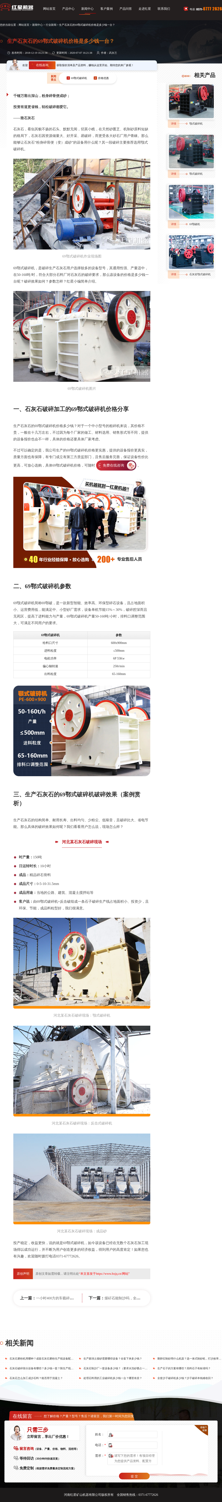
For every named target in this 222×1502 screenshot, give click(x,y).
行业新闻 (51, 24)
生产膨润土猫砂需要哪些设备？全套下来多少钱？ (112, 1358)
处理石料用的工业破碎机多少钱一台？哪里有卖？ (112, 1378)
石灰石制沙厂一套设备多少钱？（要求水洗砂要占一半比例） (119, 1368)
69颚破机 (194, 224)
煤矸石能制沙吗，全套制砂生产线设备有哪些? (141, 1298)
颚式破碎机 (196, 123)
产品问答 (125, 8)
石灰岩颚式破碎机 (200, 274)
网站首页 (49, 8)
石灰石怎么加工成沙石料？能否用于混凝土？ (36, 1378)
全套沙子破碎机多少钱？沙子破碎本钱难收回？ (185, 1378)
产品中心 (68, 8)
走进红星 (145, 8)
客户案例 (106, 8)
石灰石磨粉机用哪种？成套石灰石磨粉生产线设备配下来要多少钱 (48, 1358)
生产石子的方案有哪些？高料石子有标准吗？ (184, 1368)
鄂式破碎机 (196, 173)
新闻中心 (87, 8)
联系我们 (164, 8)
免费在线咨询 (113, 465)
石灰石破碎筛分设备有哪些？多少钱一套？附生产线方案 (43, 1368)
